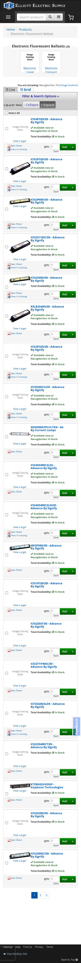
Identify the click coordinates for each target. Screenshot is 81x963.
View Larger (20, 141)
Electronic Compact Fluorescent (51, 62)
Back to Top (69, 960)
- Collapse (31, 105)
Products (25, 29)
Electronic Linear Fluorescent (29, 62)
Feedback (76, 726)
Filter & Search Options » (40, 96)
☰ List (10, 89)
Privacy (39, 947)
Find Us (27, 947)
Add (64, 147)
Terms (49, 947)
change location (68, 85)
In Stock (58, 136)
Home (10, 29)
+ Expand (47, 105)
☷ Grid (25, 89)
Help (18, 947)
